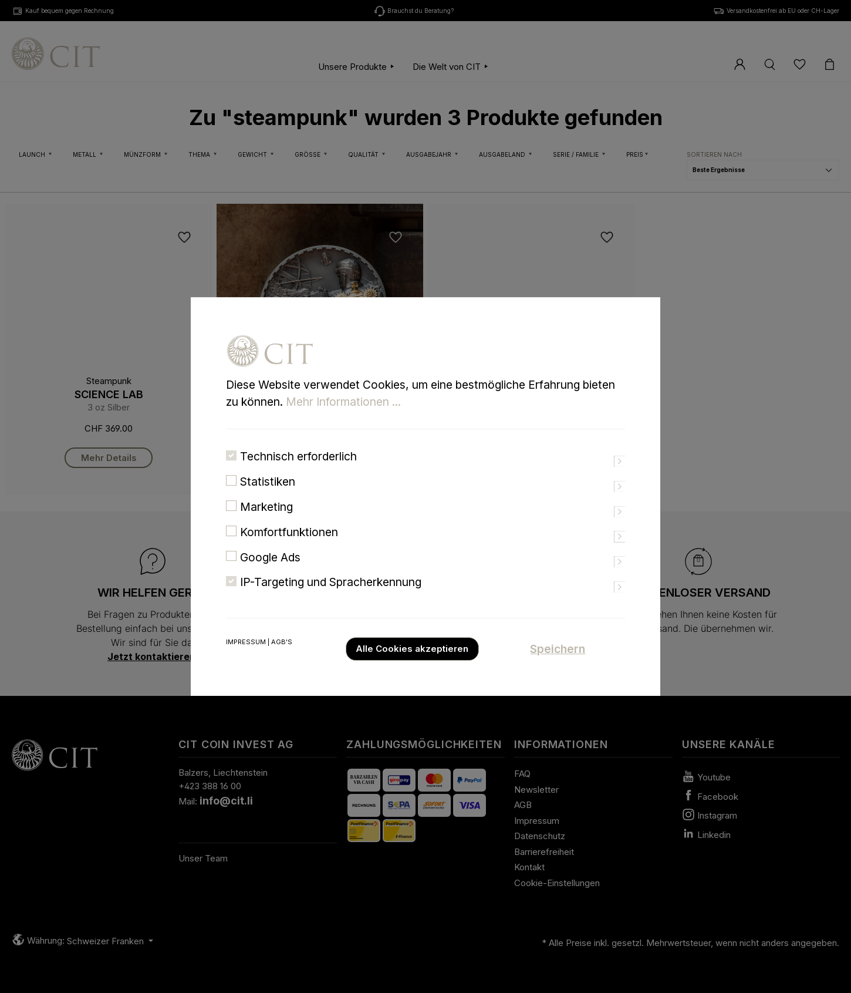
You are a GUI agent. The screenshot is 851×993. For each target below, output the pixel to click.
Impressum (246, 658)
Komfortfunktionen (289, 548)
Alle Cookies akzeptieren (412, 665)
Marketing (266, 523)
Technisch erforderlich (298, 473)
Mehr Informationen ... (343, 417)
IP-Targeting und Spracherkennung (330, 598)
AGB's (281, 658)
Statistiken (267, 498)
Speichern (557, 665)
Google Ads (270, 573)
